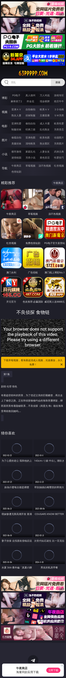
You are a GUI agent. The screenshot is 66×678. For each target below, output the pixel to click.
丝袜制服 (30, 115)
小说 (4, 154)
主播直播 (45, 115)
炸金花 (30, 101)
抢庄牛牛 (59, 101)
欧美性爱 (59, 123)
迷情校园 (16, 157)
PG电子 (16, 95)
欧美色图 (45, 137)
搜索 (57, 82)
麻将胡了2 (16, 101)
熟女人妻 (16, 115)
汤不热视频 (45, 165)
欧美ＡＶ (45, 109)
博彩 (4, 98)
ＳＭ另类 (59, 115)
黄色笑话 (45, 157)
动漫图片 (59, 137)
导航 (4, 168)
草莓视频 (30, 165)
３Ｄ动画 (59, 109)
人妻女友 (45, 151)
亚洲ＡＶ (16, 109)
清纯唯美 (30, 143)
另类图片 (59, 143)
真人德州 (30, 95)
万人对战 (45, 95)
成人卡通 (45, 123)
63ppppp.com (33, 73)
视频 (4, 112)
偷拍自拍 (30, 123)
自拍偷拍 (30, 109)
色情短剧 (16, 171)
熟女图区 (45, 143)
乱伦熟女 (45, 129)
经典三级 (30, 129)
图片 (4, 140)
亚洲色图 (30, 137)
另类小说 (30, 157)
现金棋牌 (45, 101)
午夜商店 (16, 165)
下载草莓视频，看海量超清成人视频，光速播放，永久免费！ (33, 363)
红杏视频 (59, 165)
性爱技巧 (59, 157)
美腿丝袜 (16, 143)
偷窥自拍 (16, 137)
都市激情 (16, 151)
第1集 (7, 374)
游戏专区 (59, 95)
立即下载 (53, 670)
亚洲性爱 (16, 123)
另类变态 (59, 129)
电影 (4, 126)
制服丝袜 (16, 129)
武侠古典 (59, 151)
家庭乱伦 (30, 151)
